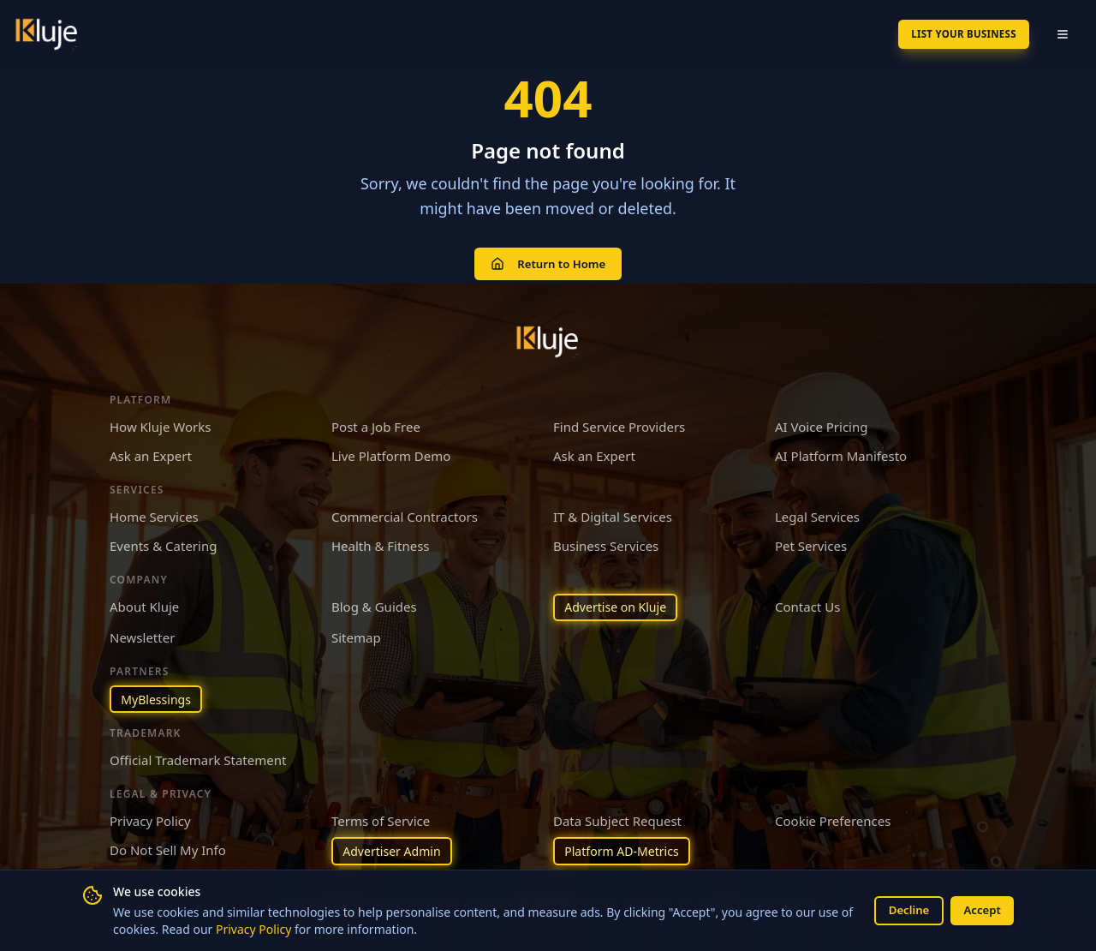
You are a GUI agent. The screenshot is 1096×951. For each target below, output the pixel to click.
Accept (980, 909)
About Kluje (144, 601)
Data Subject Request (617, 819)
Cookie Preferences (832, 819)
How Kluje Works (160, 421)
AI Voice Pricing (821, 421)
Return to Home (547, 261)
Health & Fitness (380, 541)
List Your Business (949, 34)
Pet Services (811, 541)
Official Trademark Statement (198, 759)
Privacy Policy (268, 928)
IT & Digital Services (612, 511)
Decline (903, 909)
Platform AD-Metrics (626, 850)
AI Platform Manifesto (841, 451)
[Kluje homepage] (548, 337)
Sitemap (356, 634)
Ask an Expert (151, 451)
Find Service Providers (619, 421)
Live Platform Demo (390, 451)
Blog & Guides (374, 601)
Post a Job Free (375, 421)
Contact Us (807, 601)
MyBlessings (159, 696)
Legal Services (817, 511)
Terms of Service (380, 819)
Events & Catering (163, 541)
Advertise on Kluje (619, 603)
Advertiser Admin (395, 850)
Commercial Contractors (404, 511)
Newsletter (142, 634)
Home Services (154, 511)
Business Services (605, 541)
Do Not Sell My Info (168, 849)
